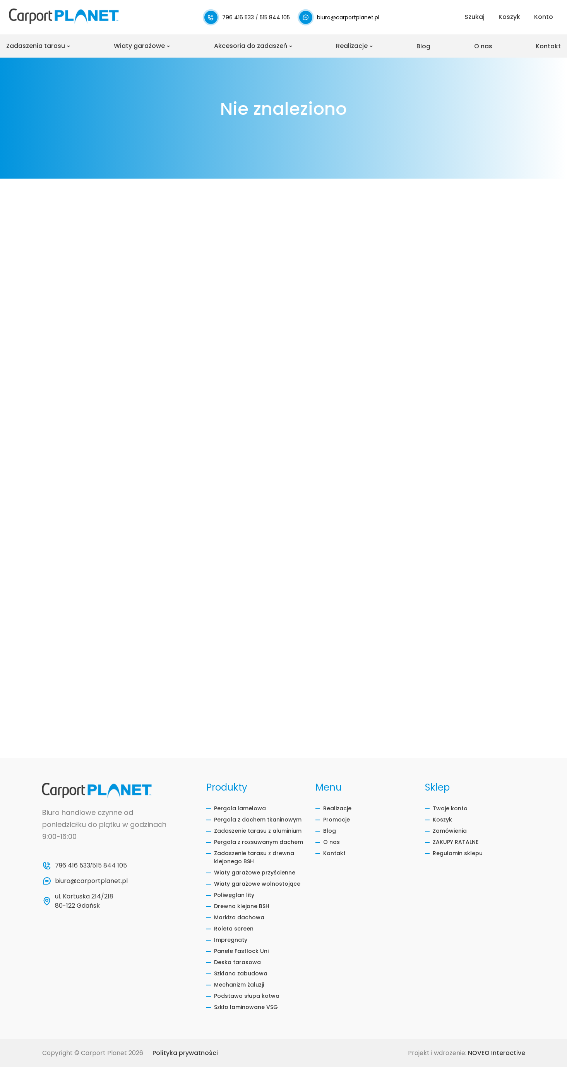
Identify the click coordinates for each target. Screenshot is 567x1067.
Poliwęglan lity (234, 895)
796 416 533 (238, 17)
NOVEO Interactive (496, 1052)
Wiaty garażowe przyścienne (254, 872)
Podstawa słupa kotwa (246, 996)
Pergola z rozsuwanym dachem (258, 842)
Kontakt (548, 46)
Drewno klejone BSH (241, 906)
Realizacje (352, 45)
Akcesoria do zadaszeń (250, 45)
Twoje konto (450, 808)
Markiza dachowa (239, 917)
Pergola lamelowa (240, 808)
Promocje (336, 819)
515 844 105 (275, 17)
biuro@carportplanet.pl (348, 17)
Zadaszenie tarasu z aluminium (257, 831)
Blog (423, 46)
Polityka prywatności (185, 1052)
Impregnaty (230, 940)
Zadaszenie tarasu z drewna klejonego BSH (254, 857)
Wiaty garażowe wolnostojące (257, 884)
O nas (483, 46)
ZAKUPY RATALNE (455, 842)
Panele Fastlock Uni (241, 951)
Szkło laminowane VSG (246, 1007)
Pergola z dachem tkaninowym (257, 819)
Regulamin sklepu (458, 853)
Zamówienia (450, 831)
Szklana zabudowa (240, 973)
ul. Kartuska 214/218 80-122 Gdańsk (85, 901)
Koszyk (442, 819)
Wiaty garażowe (139, 45)
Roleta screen (234, 928)
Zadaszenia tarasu (35, 45)
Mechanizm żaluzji (239, 985)
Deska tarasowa (237, 962)
